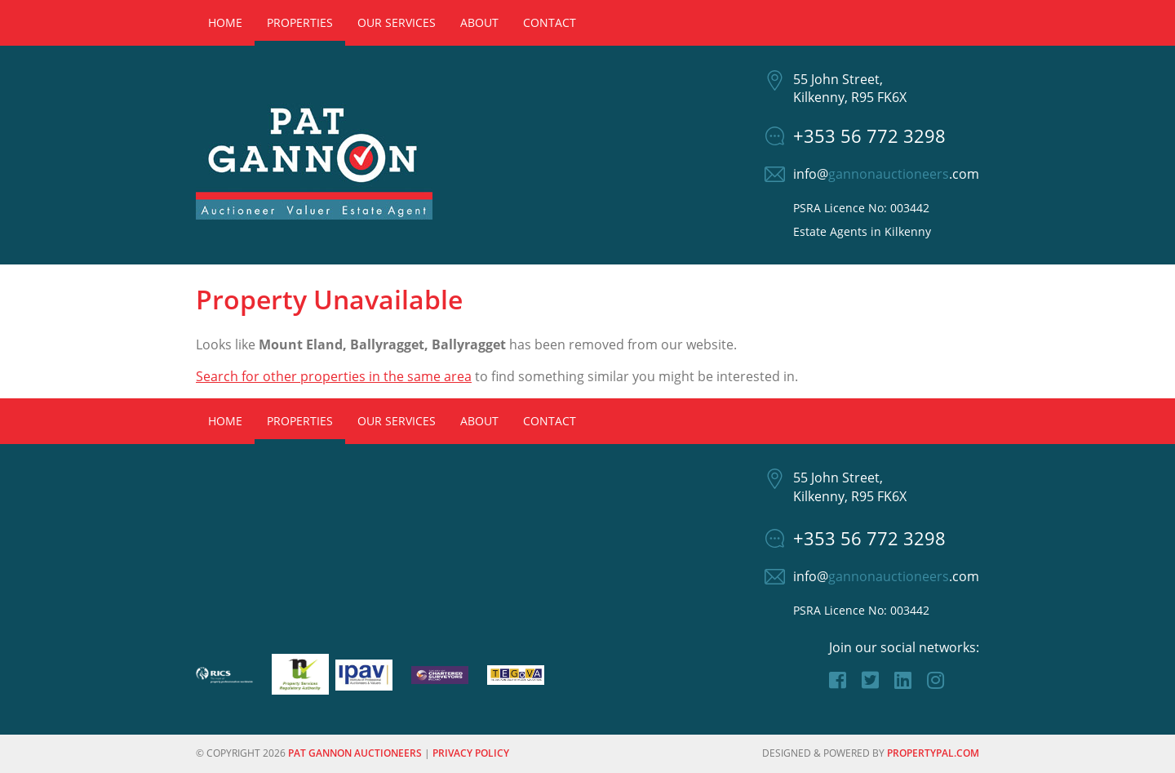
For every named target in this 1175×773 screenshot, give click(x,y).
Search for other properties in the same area (334, 376)
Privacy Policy (470, 753)
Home (225, 22)
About (479, 22)
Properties (300, 22)
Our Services (396, 22)
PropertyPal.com (933, 753)
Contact (549, 22)
